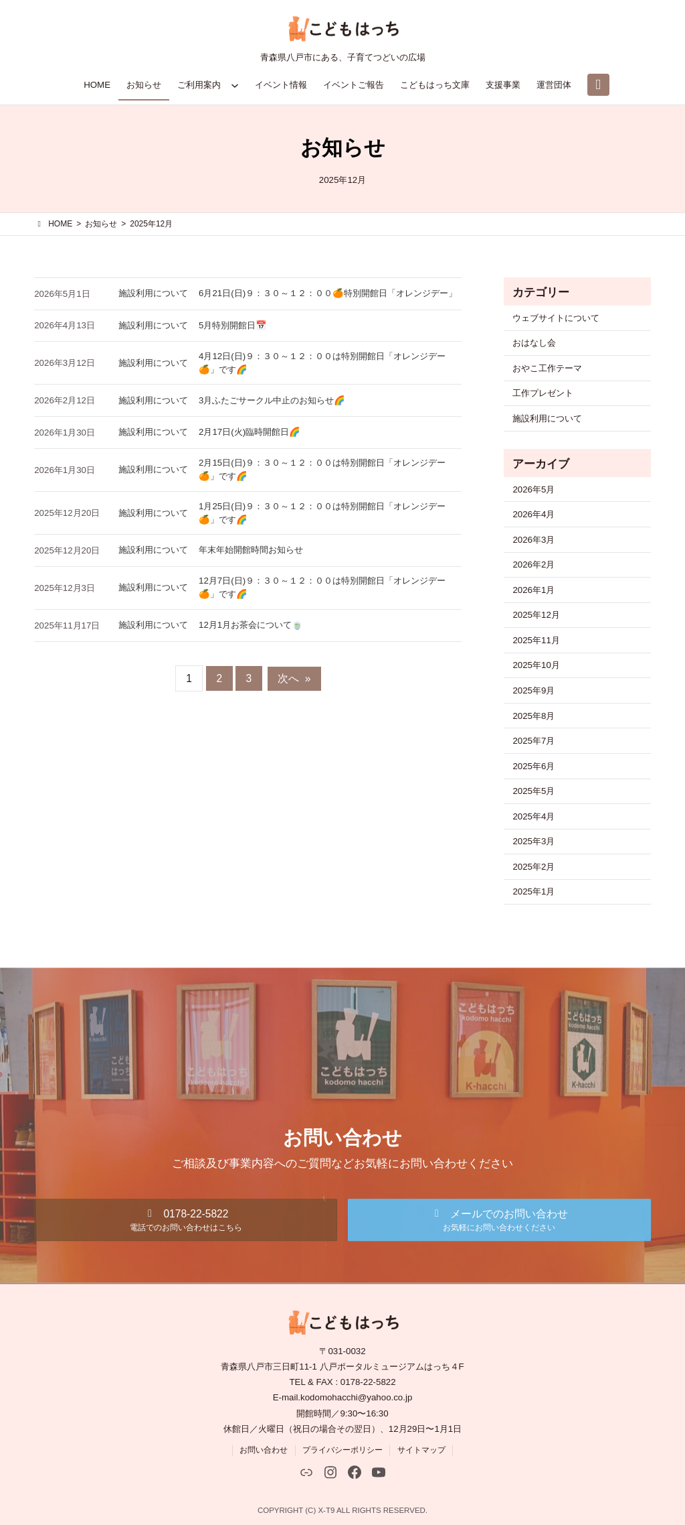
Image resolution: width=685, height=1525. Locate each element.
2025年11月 (535, 640)
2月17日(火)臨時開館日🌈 (249, 432)
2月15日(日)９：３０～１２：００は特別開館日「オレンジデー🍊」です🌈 (322, 469)
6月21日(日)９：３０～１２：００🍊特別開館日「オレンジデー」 (328, 293)
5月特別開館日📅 (233, 325)
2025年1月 (533, 891)
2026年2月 (533, 564)
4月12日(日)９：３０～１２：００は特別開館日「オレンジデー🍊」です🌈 (322, 363)
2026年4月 (533, 514)
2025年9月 (533, 690)
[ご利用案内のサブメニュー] (235, 85)
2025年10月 (535, 665)
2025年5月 (533, 791)
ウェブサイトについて (555, 318)
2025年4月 (533, 816)
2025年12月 (535, 615)
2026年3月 (533, 540)
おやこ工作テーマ (547, 368)
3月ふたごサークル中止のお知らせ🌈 (272, 400)
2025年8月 (533, 716)
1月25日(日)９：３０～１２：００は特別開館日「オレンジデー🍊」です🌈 (322, 513)
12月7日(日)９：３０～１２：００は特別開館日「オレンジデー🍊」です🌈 (322, 587)
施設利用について (153, 293)
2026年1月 (533, 590)
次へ (294, 678)
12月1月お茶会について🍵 (251, 625)
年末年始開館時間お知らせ (251, 550)
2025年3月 (533, 841)
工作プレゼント (542, 393)
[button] (185, 1220)
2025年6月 (533, 766)
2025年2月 (533, 867)
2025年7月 (533, 741)
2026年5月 (533, 489)
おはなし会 (534, 343)
